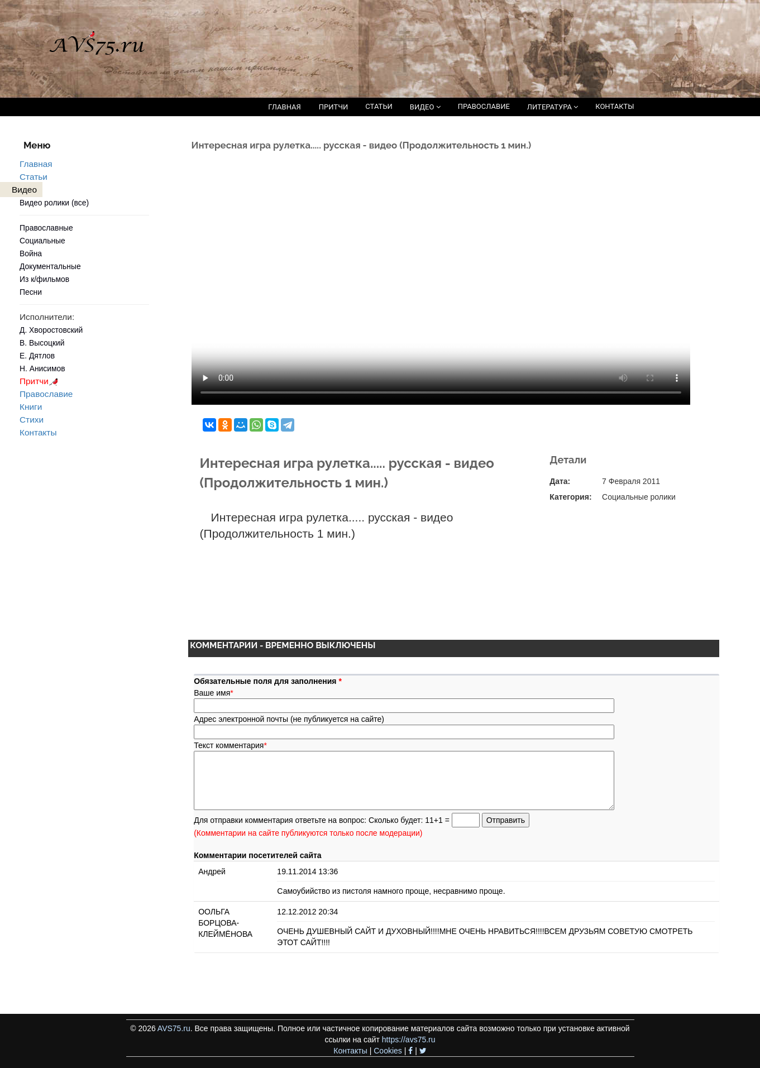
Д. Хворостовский (51, 329)
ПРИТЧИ (333, 107)
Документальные (50, 266)
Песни (31, 292)
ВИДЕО (425, 107)
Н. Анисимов (42, 368)
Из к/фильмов (44, 279)
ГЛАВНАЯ (284, 107)
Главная (36, 164)
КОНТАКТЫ (614, 106)
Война (31, 253)
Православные (46, 227)
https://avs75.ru (409, 1039)
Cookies (388, 1050)
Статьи (33, 176)
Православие (46, 394)
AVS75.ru (173, 1028)
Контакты (38, 432)
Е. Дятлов (37, 355)
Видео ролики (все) (54, 202)
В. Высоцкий (42, 342)
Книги (31, 406)
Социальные (42, 240)
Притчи (40, 381)
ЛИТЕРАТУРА (552, 107)
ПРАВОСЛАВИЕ (484, 106)
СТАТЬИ (378, 106)
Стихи (32, 419)
